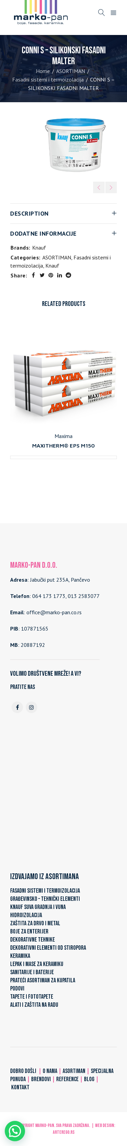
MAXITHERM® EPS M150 (63, 445)
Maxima (63, 436)
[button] (15, 1131)
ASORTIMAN (70, 71)
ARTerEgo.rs (64, 1132)
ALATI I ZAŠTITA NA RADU (34, 1004)
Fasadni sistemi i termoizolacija (48, 79)
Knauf (39, 247)
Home (43, 71)
